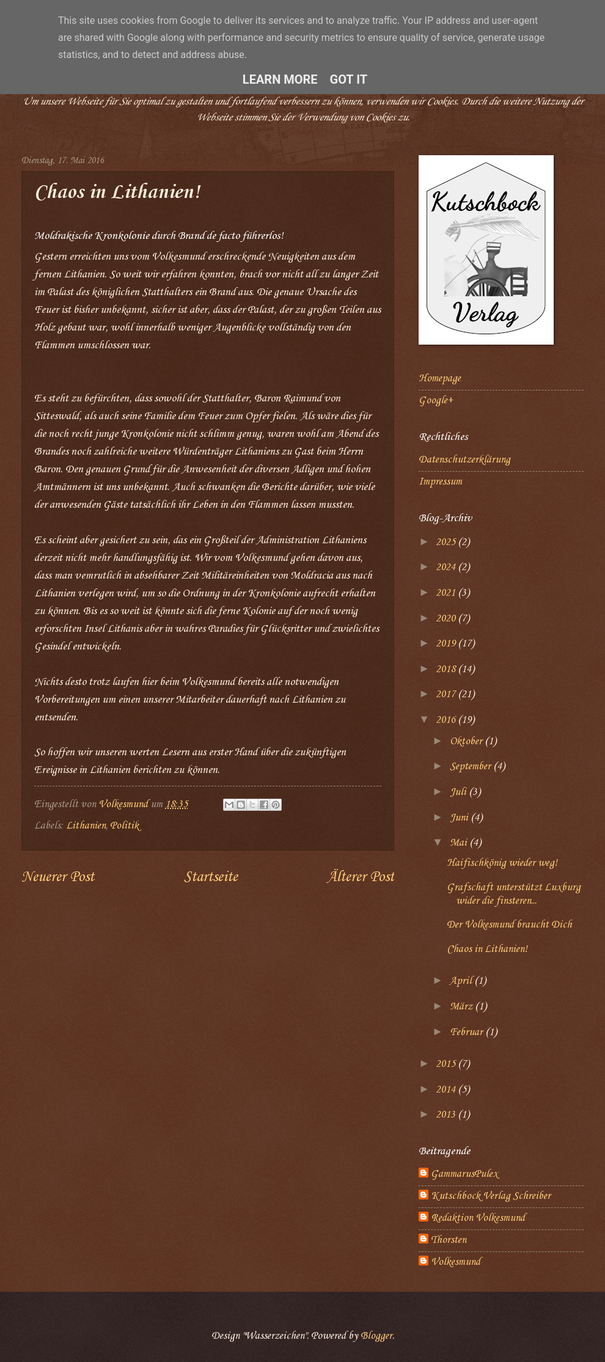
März (462, 1006)
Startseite (211, 877)
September (471, 766)
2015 (447, 1064)
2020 (447, 618)
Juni (460, 817)
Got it (349, 79)
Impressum (440, 481)
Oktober (467, 741)
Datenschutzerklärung (464, 459)
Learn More (280, 79)
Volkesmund (455, 1262)
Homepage (440, 378)
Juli (459, 792)
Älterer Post (360, 877)
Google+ (436, 400)
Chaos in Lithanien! (487, 949)
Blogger (376, 1336)
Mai (459, 843)
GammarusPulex (464, 1174)
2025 (447, 542)
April (462, 981)
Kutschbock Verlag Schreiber (491, 1196)
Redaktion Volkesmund (478, 1218)
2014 (447, 1089)
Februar (467, 1032)
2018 (447, 669)
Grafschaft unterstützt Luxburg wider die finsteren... (514, 894)
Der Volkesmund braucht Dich (509, 924)
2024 (447, 567)
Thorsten (448, 1240)
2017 (447, 694)
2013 (447, 1114)
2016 (447, 720)
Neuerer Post (57, 877)
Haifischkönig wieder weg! (502, 863)
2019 (447, 643)
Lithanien (86, 825)
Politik (124, 825)
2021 (447, 593)
